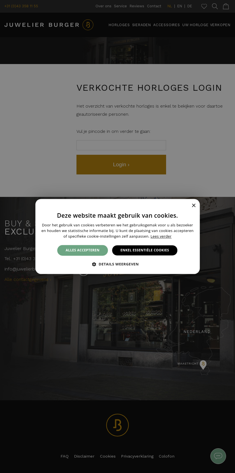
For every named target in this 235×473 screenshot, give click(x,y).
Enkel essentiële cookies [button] (144, 250)
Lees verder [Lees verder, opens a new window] (161, 236)
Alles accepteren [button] (83, 250)
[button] (117, 264)
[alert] (117, 236)
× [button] (193, 206)
